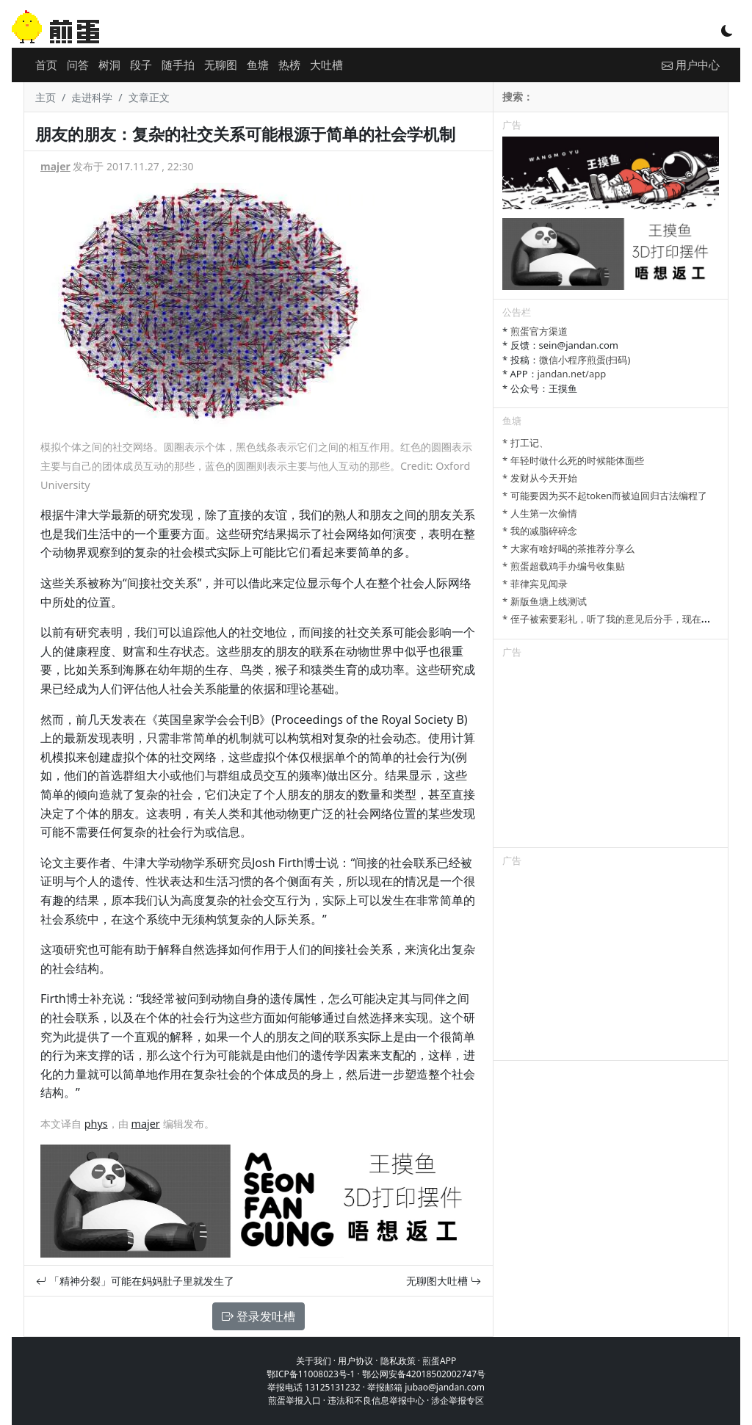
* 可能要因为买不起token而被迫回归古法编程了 (604, 495)
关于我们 (313, 1361)
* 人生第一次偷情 (539, 513)
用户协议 (355, 1361)
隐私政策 (398, 1361)
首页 (46, 64)
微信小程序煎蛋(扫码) (585, 359)
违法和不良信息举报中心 (376, 1400)
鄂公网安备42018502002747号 (423, 1374)
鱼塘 (258, 64)
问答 (78, 64)
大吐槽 (326, 64)
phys (96, 1124)
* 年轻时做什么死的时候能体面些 (573, 460)
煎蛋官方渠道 (539, 331)
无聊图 (220, 64)
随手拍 (178, 64)
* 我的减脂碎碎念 (539, 530)
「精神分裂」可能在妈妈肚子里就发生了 (135, 1281)
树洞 (109, 64)
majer (55, 166)
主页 (45, 97)
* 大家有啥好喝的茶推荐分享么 (568, 548)
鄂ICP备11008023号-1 (311, 1374)
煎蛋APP (439, 1361)
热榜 (289, 64)
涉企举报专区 (457, 1400)
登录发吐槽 (258, 1316)
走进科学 (91, 97)
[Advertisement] (611, 755)
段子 (141, 64)
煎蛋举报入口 (294, 1400)
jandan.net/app (572, 373)
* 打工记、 (525, 442)
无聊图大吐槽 (443, 1281)
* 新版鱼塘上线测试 (544, 601)
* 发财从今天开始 (539, 478)
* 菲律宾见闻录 (535, 583)
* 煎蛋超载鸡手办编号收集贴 (563, 566)
